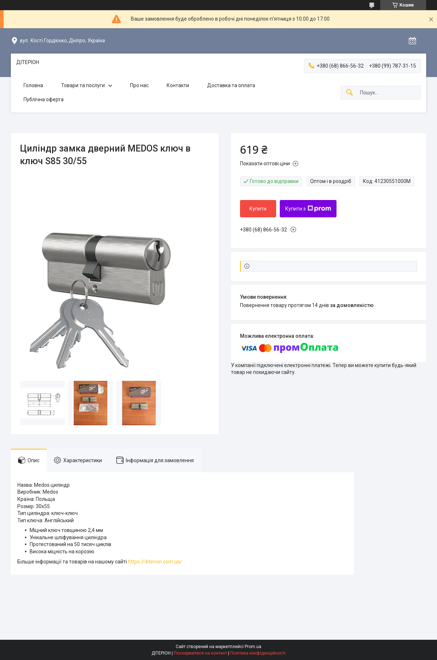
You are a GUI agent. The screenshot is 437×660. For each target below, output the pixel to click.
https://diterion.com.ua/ (155, 562)
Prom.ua (253, 646)
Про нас (139, 85)
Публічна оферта (43, 99)
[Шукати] (349, 92)
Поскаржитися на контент (200, 653)
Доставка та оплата (231, 85)
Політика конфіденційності (258, 653)
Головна (33, 85)
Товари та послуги (83, 85)
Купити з (308, 208)
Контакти (178, 85)
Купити (257, 209)
